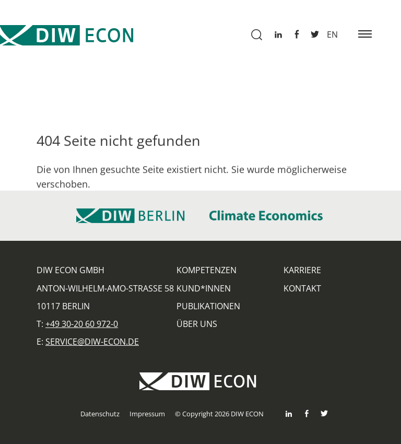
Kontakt (302, 288)
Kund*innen (203, 288)
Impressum (147, 413)
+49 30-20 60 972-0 (81, 324)
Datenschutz (100, 413)
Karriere (302, 270)
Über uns (196, 324)
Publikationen (208, 306)
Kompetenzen (206, 270)
